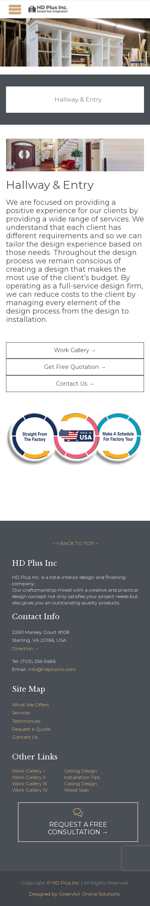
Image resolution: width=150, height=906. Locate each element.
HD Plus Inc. (66, 883)
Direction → (25, 648)
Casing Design (80, 783)
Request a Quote (31, 729)
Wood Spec (76, 790)
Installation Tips (82, 777)
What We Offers (30, 705)
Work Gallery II (29, 777)
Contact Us (25, 737)
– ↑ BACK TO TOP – (75, 543)
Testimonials (26, 721)
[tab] (75, 99)
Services (21, 713)
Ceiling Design (80, 771)
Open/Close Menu (15, 9)
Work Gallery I (28, 771)
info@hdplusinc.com (51, 669)
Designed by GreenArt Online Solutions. (75, 894)
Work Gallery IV (30, 790)
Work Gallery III (29, 783)
